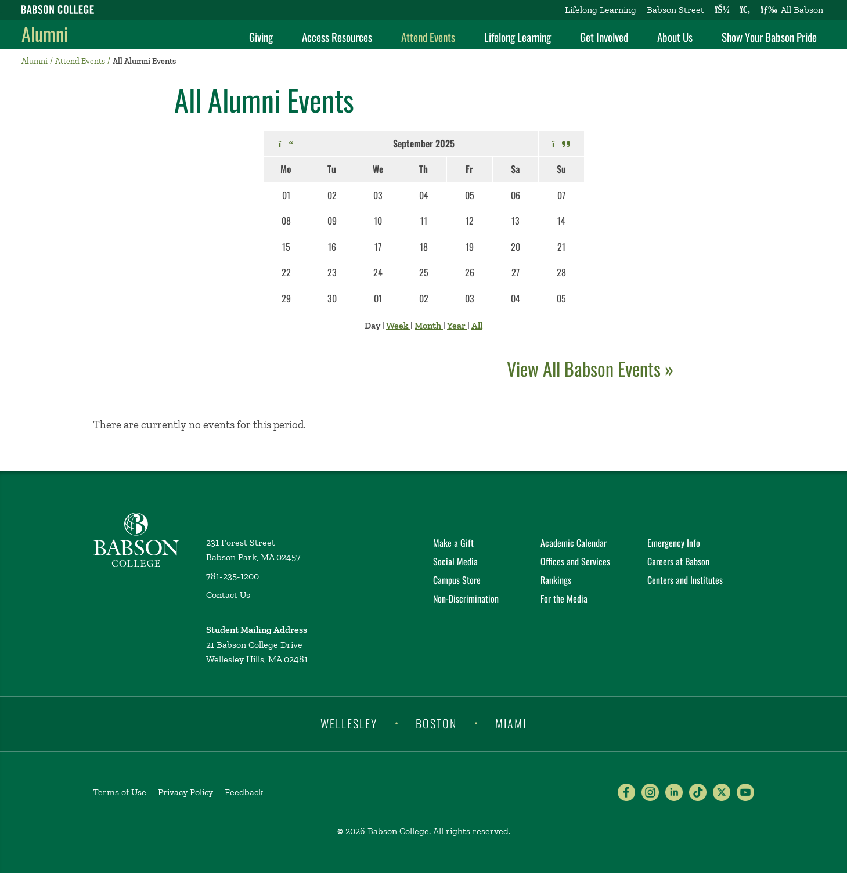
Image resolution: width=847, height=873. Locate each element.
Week (398, 325)
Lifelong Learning (600, 9)
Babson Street (675, 9)
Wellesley (348, 722)
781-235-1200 (232, 576)
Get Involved (604, 36)
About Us (675, 36)
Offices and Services (575, 561)
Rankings (555, 580)
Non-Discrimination (466, 598)
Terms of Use (119, 792)
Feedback (244, 792)
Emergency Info (673, 543)
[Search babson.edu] (745, 10)
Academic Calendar (573, 543)
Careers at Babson (678, 561)
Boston (436, 722)
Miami (511, 722)
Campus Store (457, 580)
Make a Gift (453, 543)
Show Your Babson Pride (769, 36)
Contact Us (228, 594)
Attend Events (428, 36)
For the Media (564, 598)
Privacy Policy (185, 792)
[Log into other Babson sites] (721, 10)
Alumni (44, 33)
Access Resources (337, 36)
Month (429, 325)
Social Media (455, 561)
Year (457, 325)
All (476, 325)
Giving (261, 36)
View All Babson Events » (590, 368)
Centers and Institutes (685, 580)
